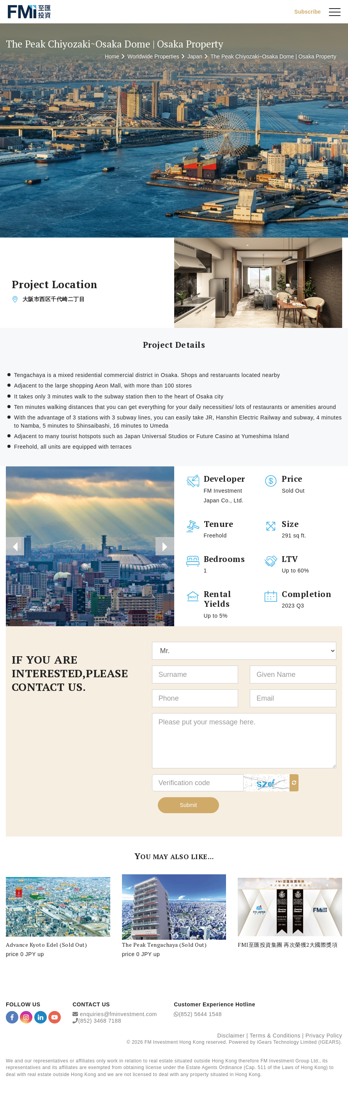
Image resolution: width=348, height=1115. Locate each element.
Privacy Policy (324, 1037)
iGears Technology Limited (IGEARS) (299, 1043)
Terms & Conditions (275, 1037)
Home (112, 56)
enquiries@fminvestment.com (118, 1015)
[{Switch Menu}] (334, 11)
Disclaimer (231, 1037)
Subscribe (307, 11)
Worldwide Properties (153, 56)
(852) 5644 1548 (200, 1015)
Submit (188, 806)
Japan (194, 56)
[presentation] (15, 546)
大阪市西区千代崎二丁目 (54, 299)
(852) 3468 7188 (99, 1022)
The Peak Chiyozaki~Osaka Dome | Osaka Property (273, 56)
